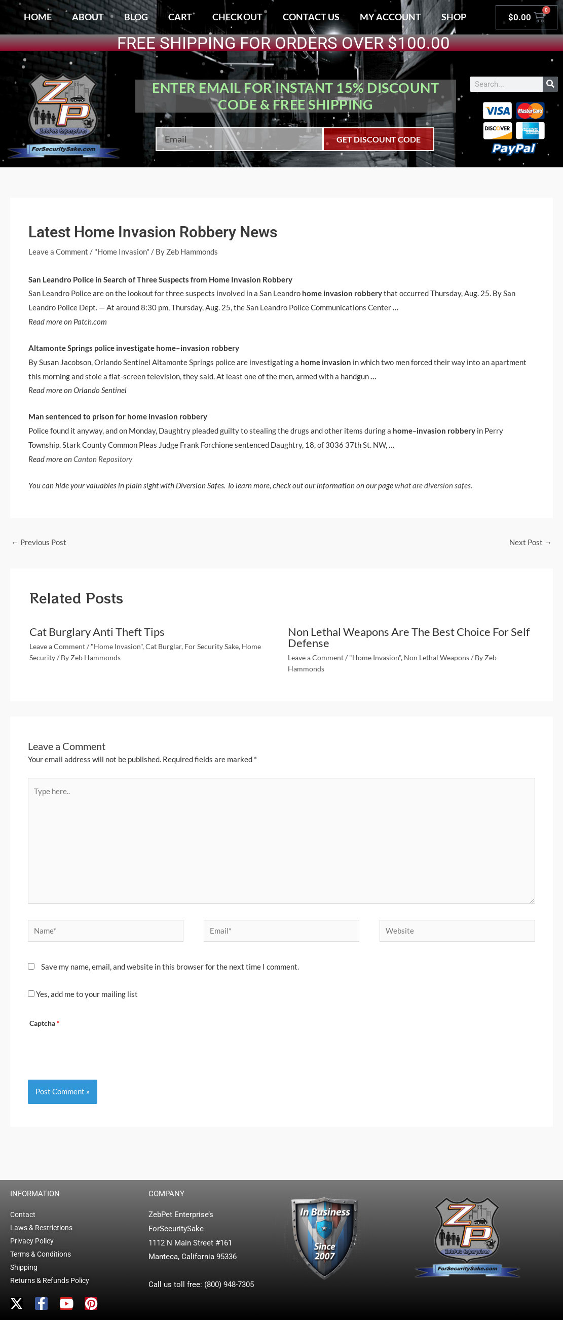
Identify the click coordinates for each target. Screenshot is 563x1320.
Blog (136, 16)
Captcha (44, 1023)
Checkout (237, 16)
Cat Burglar (163, 646)
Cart (180, 16)
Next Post (530, 542)
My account (390, 16)
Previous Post (38, 542)
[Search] (550, 84)
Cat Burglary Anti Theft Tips (97, 631)
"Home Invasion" (121, 251)
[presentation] (106, 1050)
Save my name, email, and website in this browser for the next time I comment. (170, 966)
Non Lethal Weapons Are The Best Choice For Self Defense (409, 637)
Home (38, 16)
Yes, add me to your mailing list (83, 993)
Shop (453, 16)
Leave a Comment (58, 251)
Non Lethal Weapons (436, 657)
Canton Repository (102, 458)
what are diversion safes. (433, 485)
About (88, 16)
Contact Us (311, 16)
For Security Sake (211, 646)
